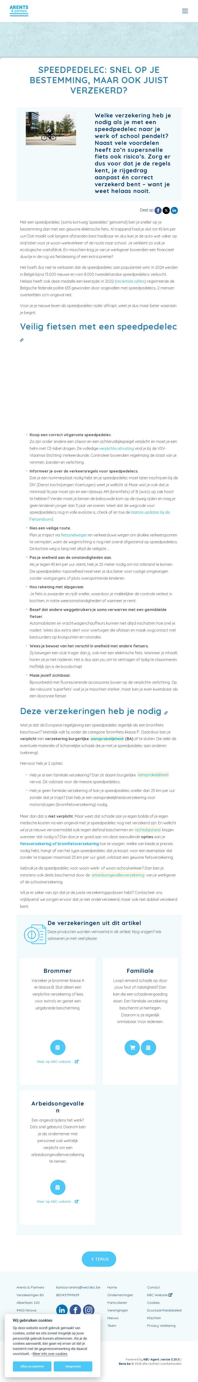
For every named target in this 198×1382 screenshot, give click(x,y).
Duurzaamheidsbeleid (164, 1310)
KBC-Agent (151, 1359)
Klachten (154, 1318)
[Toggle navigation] (185, 11)
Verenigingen (117, 1310)
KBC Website (159, 1295)
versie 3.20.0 (170, 1359)
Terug (100, 1259)
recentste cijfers (130, 281)
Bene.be (125, 1363)
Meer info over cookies (50, 1354)
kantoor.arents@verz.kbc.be (78, 1287)
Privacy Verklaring (161, 1325)
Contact (153, 1287)
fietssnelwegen (74, 535)
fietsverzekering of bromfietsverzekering (59, 843)
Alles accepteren (32, 1366)
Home (112, 1287)
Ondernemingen (120, 1295)
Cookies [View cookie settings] (153, 1302)
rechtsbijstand (147, 829)
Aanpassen (73, 1366)
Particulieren (117, 1302)
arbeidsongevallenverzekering (118, 875)
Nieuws (113, 1318)
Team (111, 1325)
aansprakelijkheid (107, 738)
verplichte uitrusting (116, 448)
